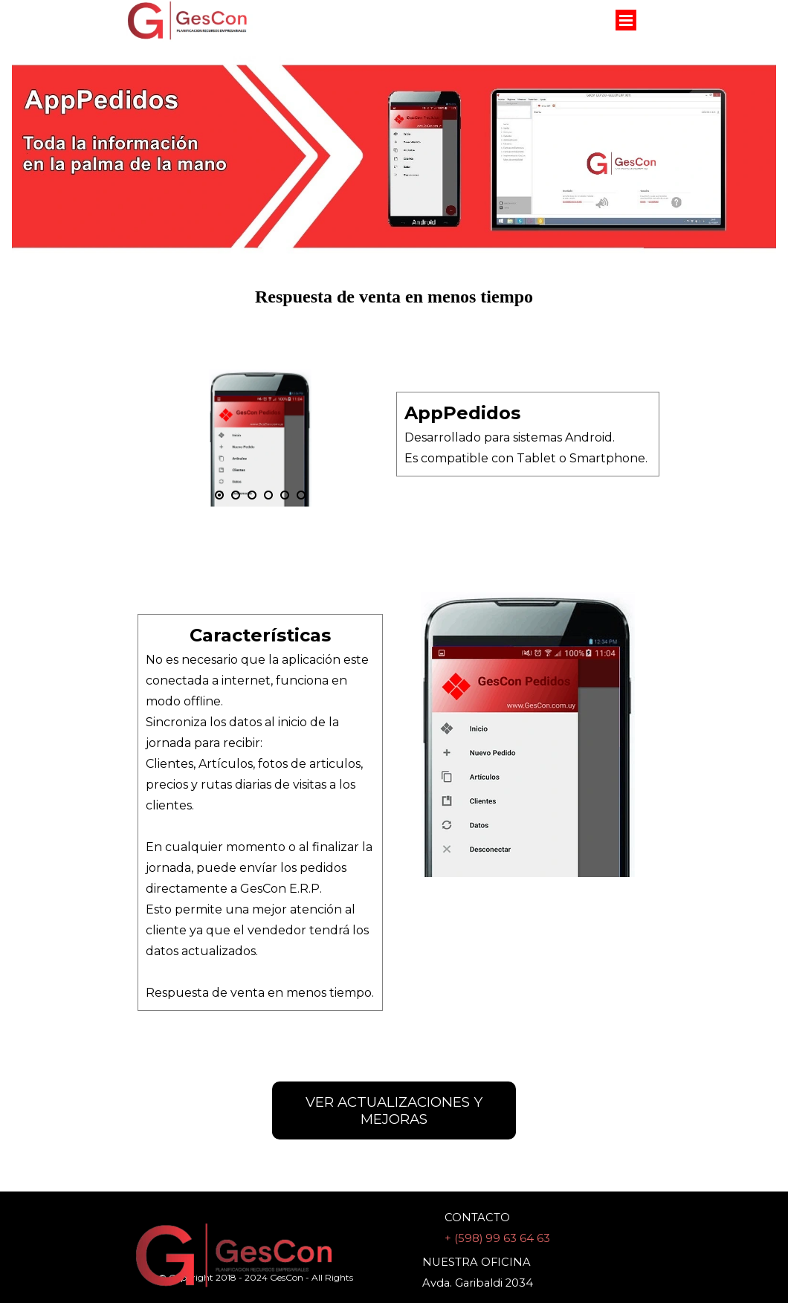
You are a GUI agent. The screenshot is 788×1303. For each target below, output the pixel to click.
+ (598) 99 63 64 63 (497, 1238)
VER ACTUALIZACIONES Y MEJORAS (394, 1110)
